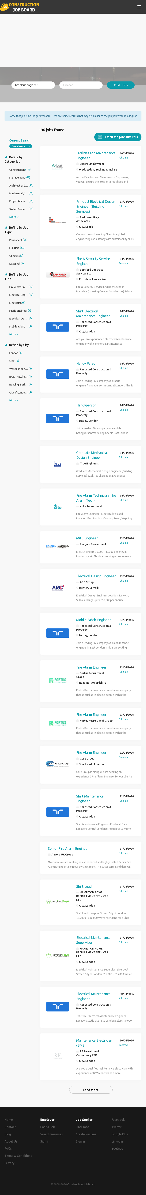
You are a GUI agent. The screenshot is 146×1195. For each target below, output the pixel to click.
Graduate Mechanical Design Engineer (92, 455)
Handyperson (86, 405)
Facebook (118, 1119)
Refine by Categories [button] (13, 159)
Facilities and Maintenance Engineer (96, 155)
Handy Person (86, 363)
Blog (8, 1134)
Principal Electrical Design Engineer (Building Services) (95, 206)
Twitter (116, 1127)
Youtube (117, 1148)
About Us (11, 1141)
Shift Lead (84, 886)
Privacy (9, 1163)
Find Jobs (121, 85)
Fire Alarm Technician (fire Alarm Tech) (96, 497)
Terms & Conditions (18, 1155)
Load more (91, 1090)
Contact (10, 1127)
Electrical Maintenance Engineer (93, 996)
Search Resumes (51, 1134)
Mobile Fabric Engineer (93, 620)
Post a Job (47, 1127)
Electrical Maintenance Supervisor (93, 940)
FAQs (8, 1148)
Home (9, 1119)
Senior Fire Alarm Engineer (68, 848)
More (12, 216)
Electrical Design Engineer (96, 576)
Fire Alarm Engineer (91, 667)
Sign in (44, 1141)
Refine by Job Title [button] (17, 277)
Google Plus (120, 1134)
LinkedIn (117, 1141)
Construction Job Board (81, 1184)
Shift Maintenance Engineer (90, 798)
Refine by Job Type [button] (17, 230)
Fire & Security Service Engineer (93, 261)
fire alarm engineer (22, 146)
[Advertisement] (73, 40)
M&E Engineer (87, 538)
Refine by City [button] (18, 345)
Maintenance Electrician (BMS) (94, 1042)
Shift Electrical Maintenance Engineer (93, 313)
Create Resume (86, 1134)
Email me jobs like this (121, 137)
